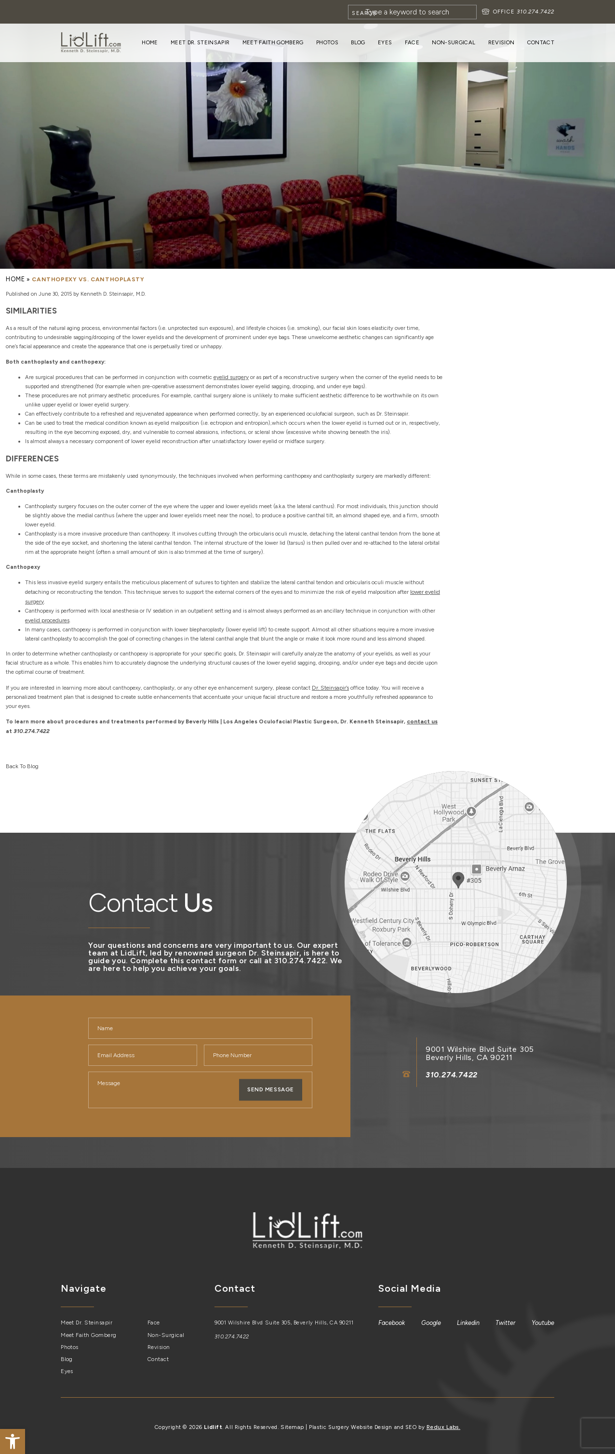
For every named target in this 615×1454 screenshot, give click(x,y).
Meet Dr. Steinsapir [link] (200, 42)
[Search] (412, 12)
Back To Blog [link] (21, 761)
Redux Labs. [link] (443, 1420)
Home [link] (150, 42)
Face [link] (412, 42)
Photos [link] (327, 42)
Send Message (271, 1084)
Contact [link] (540, 42)
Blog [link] (358, 42)
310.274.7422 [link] (535, 11)
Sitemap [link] (293, 1420)
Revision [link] (501, 42)
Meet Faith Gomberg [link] (273, 42)
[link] (12, 1441)
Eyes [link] (385, 42)
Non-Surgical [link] (453, 42)
